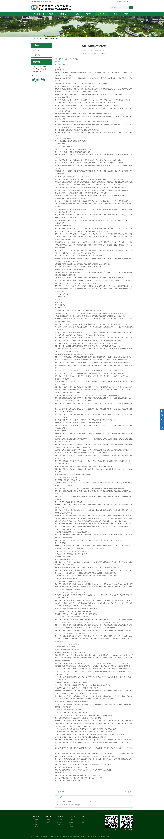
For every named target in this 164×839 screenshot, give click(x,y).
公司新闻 (47, 820)
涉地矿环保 (60, 824)
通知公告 (36, 50)
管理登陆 (106, 836)
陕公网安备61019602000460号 (96, 836)
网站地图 (119, 1)
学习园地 (114, 14)
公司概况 (50, 14)
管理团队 (35, 822)
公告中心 (101, 14)
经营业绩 (35, 824)
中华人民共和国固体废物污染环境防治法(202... (69, 805)
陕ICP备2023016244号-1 (74, 836)
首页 (41, 38)
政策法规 (52, 38)
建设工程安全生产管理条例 (64, 801)
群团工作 (71, 824)
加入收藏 (124, 1)
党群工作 (88, 14)
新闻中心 (63, 14)
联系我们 (130, 1)
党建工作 (71, 820)
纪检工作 (71, 822)
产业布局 (76, 14)
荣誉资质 (35, 826)
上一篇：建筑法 (60, 792)
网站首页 (37, 14)
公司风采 (71, 826)
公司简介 (35, 820)
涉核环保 (59, 820)
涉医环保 (59, 822)
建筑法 (97, 801)
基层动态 (47, 822)
